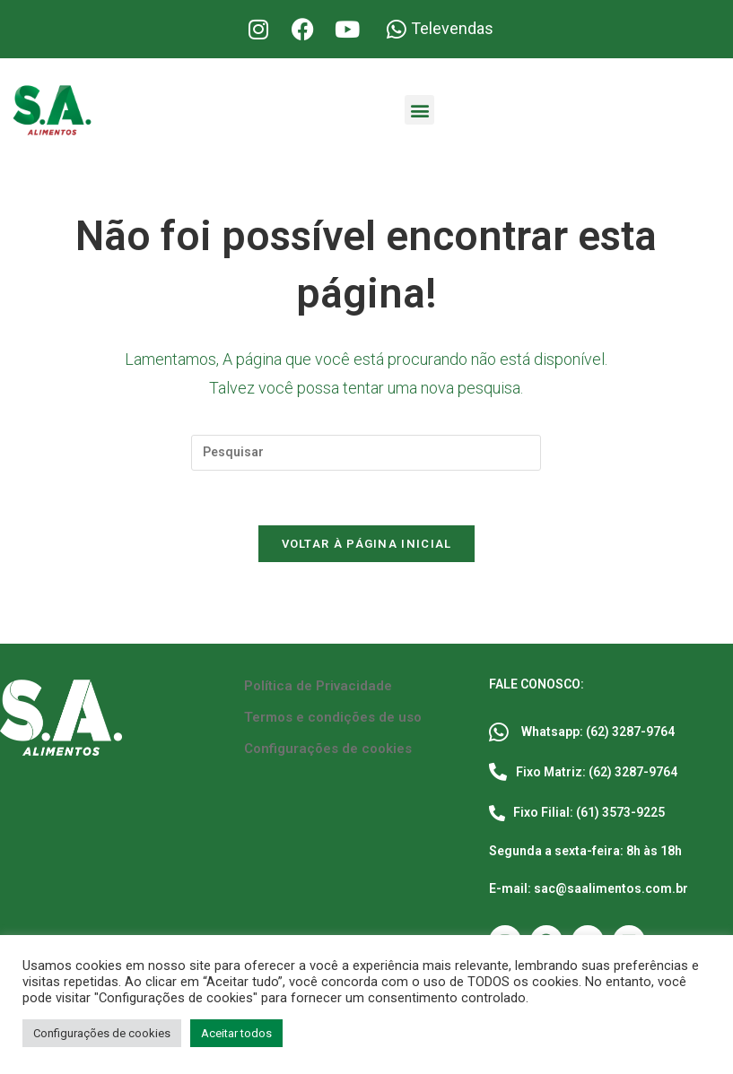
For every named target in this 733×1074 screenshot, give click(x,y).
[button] (419, 110)
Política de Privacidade (318, 686)
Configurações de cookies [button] (101, 1033)
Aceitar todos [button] (236, 1033)
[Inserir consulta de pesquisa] (366, 453)
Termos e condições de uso (333, 717)
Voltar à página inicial (367, 543)
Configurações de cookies (328, 749)
